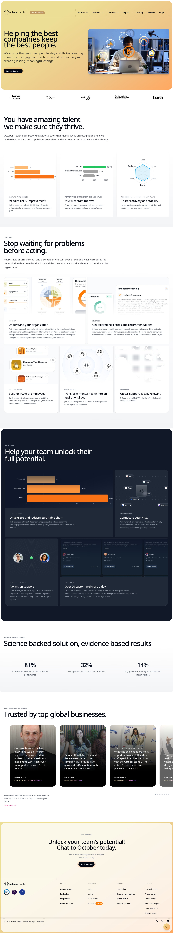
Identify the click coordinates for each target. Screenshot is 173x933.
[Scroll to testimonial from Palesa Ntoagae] (162, 794)
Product (82, 12)
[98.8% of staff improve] (86, 185)
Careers (95, 903)
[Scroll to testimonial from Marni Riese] (157, 794)
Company (151, 12)
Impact (128, 12)
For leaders (64, 894)
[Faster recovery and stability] (143, 185)
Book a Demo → (13, 71)
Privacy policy (150, 894)
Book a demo (86, 864)
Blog (90, 889)
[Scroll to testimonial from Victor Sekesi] (164, 794)
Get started (10, 805)
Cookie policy (150, 899)
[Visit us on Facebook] (157, 921)
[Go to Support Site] (166, 926)
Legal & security (151, 908)
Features (113, 12)
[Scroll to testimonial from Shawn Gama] (166, 794)
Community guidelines (126, 894)
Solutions (98, 12)
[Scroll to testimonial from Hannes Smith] (155, 794)
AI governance (150, 913)
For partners (65, 899)
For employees (66, 889)
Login (163, 12)
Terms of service (151, 889)
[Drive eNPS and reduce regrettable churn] (59, 503)
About (90, 894)
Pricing (139, 12)
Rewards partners (124, 903)
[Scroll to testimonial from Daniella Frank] (160, 794)
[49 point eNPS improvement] (30, 185)
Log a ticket (121, 889)
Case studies (93, 899)
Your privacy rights (152, 903)
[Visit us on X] (162, 921)
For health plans (66, 903)
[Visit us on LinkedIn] (168, 921)
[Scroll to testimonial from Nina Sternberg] (168, 794)
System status (122, 899)
